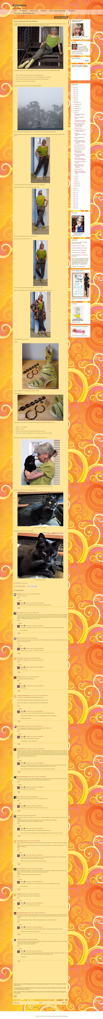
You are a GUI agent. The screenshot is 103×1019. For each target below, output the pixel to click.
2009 (74, 206)
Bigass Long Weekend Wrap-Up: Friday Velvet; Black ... (80, 172)
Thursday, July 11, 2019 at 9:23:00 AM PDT (38, 695)
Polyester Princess (21, 748)
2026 (74, 87)
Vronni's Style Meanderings (23, 695)
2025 (74, 89)
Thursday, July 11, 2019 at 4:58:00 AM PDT (28, 638)
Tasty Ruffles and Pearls (79, 149)
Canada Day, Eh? (78, 169)
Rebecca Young (20, 726)
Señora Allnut (20, 840)
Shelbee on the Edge (82, 248)
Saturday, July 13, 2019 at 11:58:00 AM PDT (31, 894)
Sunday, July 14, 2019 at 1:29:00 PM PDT (34, 903)
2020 (74, 99)
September (77, 108)
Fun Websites (71, 10)
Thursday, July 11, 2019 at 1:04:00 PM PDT (34, 625)
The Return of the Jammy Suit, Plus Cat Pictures (79, 121)
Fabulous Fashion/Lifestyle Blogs (57, 10)
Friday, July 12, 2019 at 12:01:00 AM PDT (27, 815)
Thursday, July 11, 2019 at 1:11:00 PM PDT (34, 736)
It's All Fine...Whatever (81, 252)
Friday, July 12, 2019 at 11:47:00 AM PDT (34, 868)
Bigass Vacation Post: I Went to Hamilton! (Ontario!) (79, 166)
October (76, 106)
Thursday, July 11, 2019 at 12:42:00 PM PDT (35, 603)
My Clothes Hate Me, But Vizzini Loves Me (79, 130)
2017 (74, 190)
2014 (74, 196)
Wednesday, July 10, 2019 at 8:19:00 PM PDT (30, 594)
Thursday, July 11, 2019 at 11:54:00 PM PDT (29, 796)
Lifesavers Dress (78, 128)
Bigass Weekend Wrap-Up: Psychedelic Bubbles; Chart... (79, 125)
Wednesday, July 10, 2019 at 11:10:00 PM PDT (29, 612)
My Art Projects (33, 10)
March (75, 181)
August (76, 110)
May (75, 178)
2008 (74, 207)
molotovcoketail (55, 1016)
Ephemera (19, 5)
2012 (74, 200)
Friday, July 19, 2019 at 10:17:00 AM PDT (29, 939)
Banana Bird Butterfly (79, 145)
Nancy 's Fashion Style (22, 776)
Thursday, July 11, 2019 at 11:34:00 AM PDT (37, 776)
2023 (74, 93)
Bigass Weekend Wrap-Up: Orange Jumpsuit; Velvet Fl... (79, 142)
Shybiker (19, 676)
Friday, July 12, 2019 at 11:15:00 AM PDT (34, 855)
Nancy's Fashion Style (81, 250)
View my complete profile (77, 53)
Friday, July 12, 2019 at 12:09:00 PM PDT (34, 881)
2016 (74, 192)
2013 (74, 198)
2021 (74, 97)
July (75, 112)
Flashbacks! (43, 10)
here (32, 75)
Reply (18, 597)
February (76, 183)
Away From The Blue (80, 245)
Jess (18, 796)
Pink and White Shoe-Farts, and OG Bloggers (80, 159)
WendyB (19, 594)
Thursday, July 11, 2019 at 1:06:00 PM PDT (34, 711)
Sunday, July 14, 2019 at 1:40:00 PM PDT (36, 912)
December (76, 102)
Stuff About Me (23, 10)
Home (15, 10)
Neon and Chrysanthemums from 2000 (79, 134)
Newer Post (17, 1002)
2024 (74, 91)
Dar (18, 612)
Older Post (64, 1002)
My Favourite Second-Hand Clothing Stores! (24, 13)
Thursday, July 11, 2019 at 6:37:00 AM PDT (30, 676)
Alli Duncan (19, 658)
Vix (18, 815)
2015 (74, 194)
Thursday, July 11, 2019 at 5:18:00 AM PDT (32, 658)
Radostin (19, 894)
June (75, 176)
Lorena (18, 939)
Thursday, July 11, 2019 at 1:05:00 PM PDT (34, 667)
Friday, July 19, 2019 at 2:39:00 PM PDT (34, 951)
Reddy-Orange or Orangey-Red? (78, 151)
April (75, 180)
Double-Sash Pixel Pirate (79, 147)
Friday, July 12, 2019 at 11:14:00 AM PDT (34, 828)
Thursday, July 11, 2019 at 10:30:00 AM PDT (35, 748)
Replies (20, 600)
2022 (74, 95)
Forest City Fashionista (22, 912)
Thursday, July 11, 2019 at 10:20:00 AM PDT (33, 726)
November (76, 104)
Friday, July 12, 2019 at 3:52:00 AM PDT (32, 840)
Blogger (65, 1016)
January (76, 185)
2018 (74, 188)
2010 (74, 204)
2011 (74, 202)
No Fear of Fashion (21, 868)
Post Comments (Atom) (43, 1007)
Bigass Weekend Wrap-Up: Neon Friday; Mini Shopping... (79, 155)
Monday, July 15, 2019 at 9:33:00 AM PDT (34, 927)
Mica (18, 638)
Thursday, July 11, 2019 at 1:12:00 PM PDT (34, 763)
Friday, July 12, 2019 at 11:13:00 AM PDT (34, 805)
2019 (74, 101)
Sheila (22, 603)
